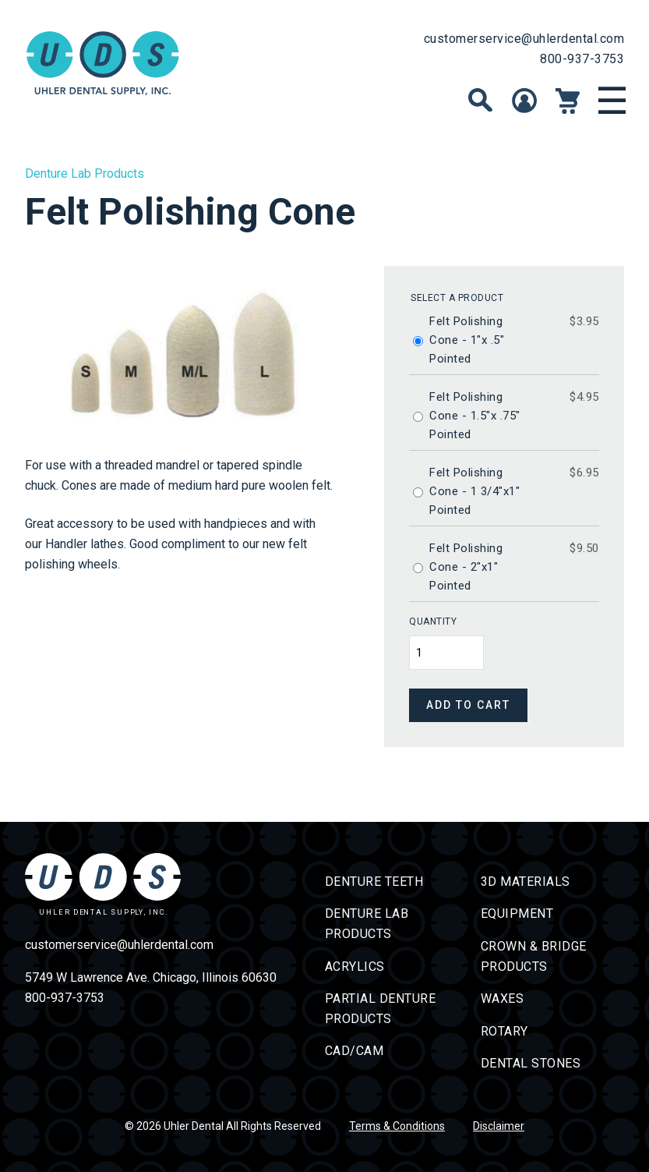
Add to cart (468, 705)
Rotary (504, 1031)
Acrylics (355, 966)
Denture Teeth (374, 881)
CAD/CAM (354, 1050)
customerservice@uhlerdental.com (524, 38)
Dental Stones (531, 1063)
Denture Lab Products (84, 173)
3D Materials (525, 881)
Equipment (517, 913)
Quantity (433, 621)
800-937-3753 (582, 58)
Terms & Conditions (397, 1126)
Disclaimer (498, 1126)
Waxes (502, 998)
